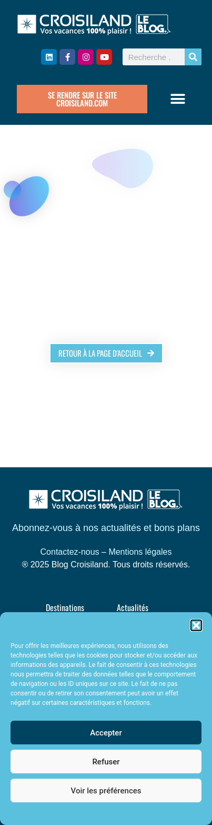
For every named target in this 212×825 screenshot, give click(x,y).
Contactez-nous (70, 551)
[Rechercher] (193, 56)
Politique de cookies (106, 812)
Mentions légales (139, 551)
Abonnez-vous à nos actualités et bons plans (106, 528)
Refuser (105, 762)
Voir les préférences (106, 790)
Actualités (132, 607)
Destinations (65, 607)
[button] (196, 625)
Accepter (106, 733)
